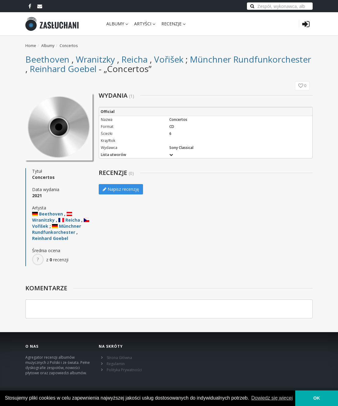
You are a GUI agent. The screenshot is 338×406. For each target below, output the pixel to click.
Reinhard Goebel (63, 68)
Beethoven (47, 59)
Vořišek (168, 59)
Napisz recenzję (121, 189)
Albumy (117, 24)
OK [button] (316, 398)
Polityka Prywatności (124, 369)
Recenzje (173, 24)
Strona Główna (119, 357)
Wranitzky (95, 59)
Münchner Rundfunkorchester (250, 59)
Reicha (134, 59)
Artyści (144, 24)
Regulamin (116, 363)
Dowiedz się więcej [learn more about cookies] (271, 398)
